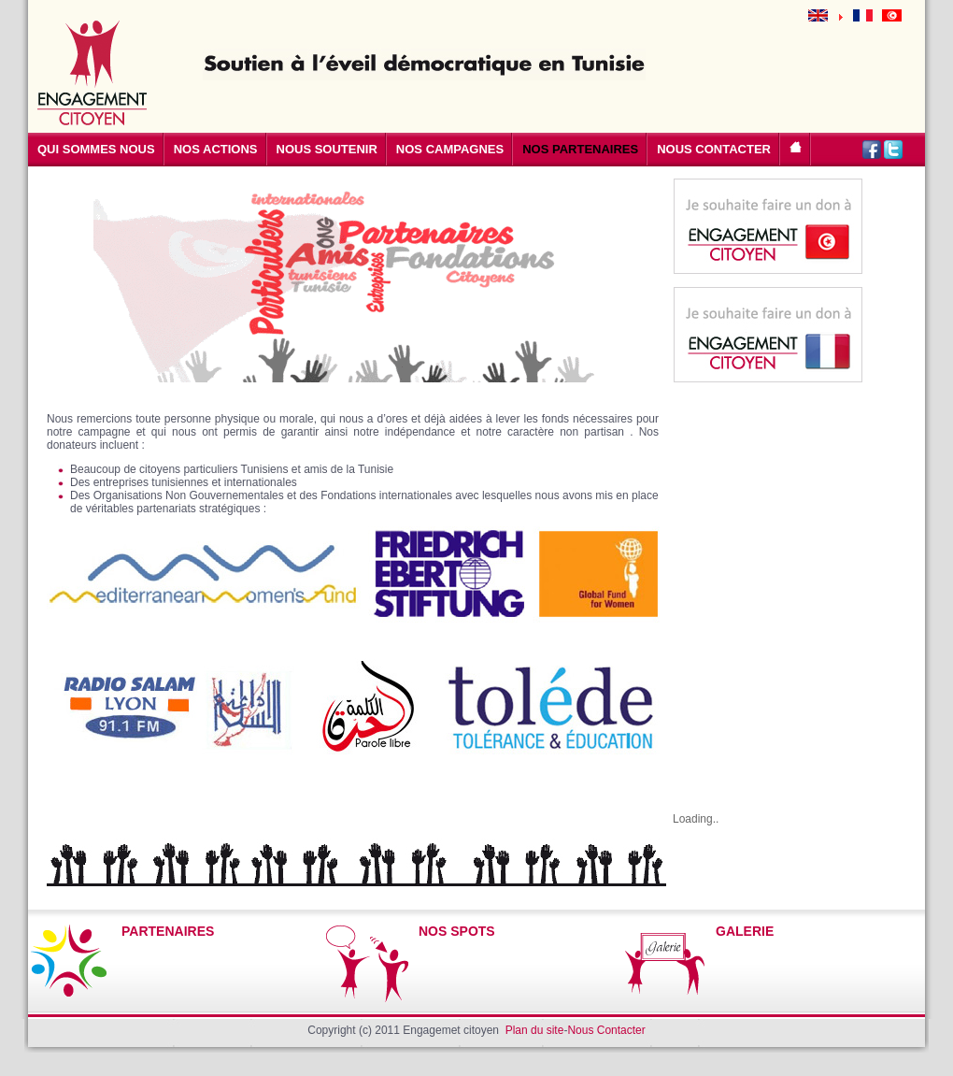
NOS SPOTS (457, 931)
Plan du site (534, 1030)
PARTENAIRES (167, 931)
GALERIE (745, 931)
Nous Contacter (606, 1030)
